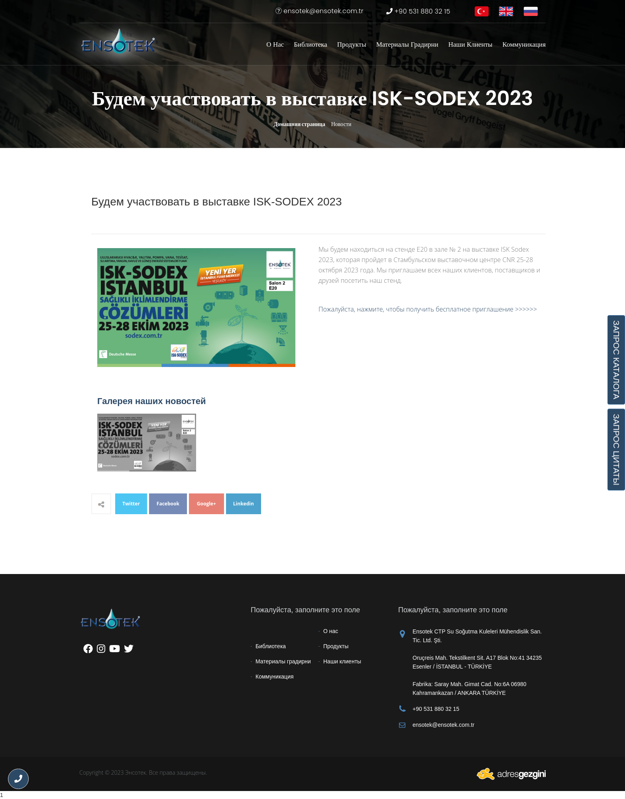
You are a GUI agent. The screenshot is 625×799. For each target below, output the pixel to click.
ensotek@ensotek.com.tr (319, 11)
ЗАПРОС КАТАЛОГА (616, 359)
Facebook (168, 503)
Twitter (131, 503)
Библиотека (310, 44)
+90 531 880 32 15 (418, 11)
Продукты (351, 44)
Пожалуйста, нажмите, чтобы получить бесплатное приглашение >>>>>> (427, 309)
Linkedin (243, 503)
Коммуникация (524, 44)
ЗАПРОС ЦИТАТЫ (616, 449)
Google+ (206, 503)
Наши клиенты (470, 44)
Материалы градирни (407, 44)
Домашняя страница (299, 124)
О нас (275, 44)
